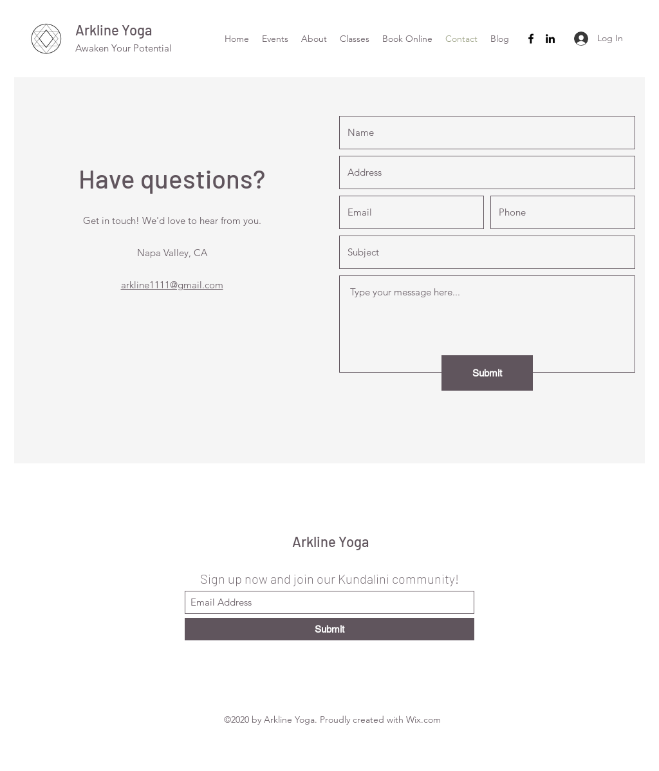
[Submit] (487, 373)
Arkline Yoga (113, 29)
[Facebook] (530, 38)
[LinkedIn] (550, 38)
